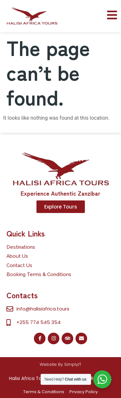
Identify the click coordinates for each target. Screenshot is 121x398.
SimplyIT (72, 364)
